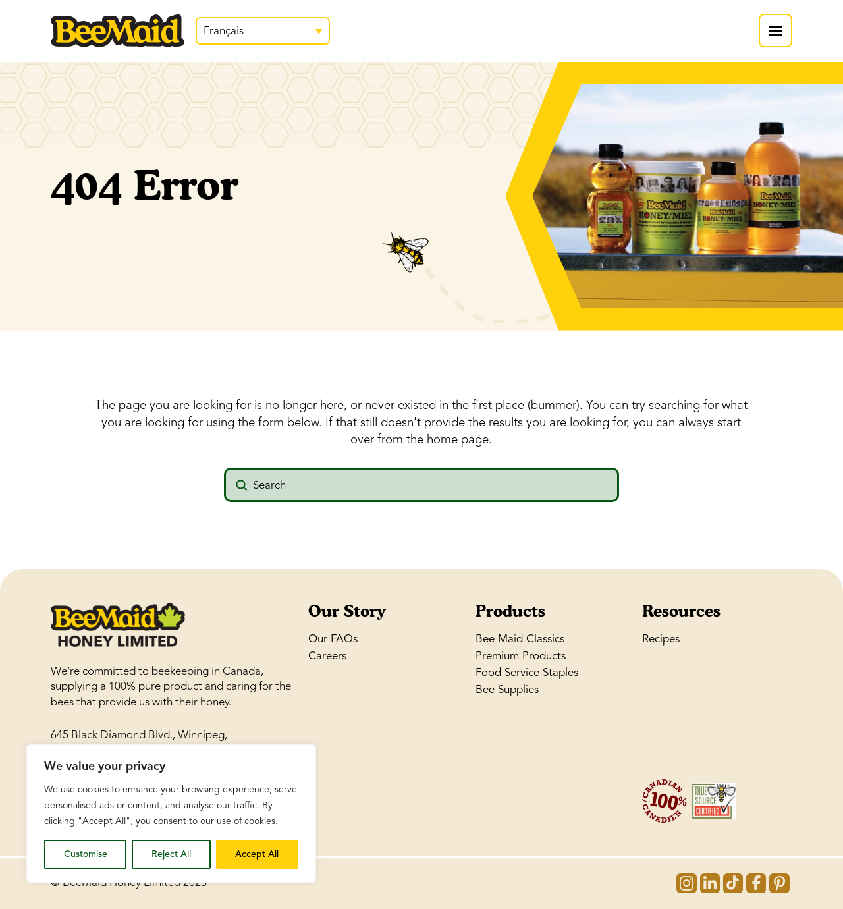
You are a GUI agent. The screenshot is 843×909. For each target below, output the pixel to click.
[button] (775, 30)
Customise (85, 854)
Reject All (171, 854)
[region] (171, 813)
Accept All (257, 854)
